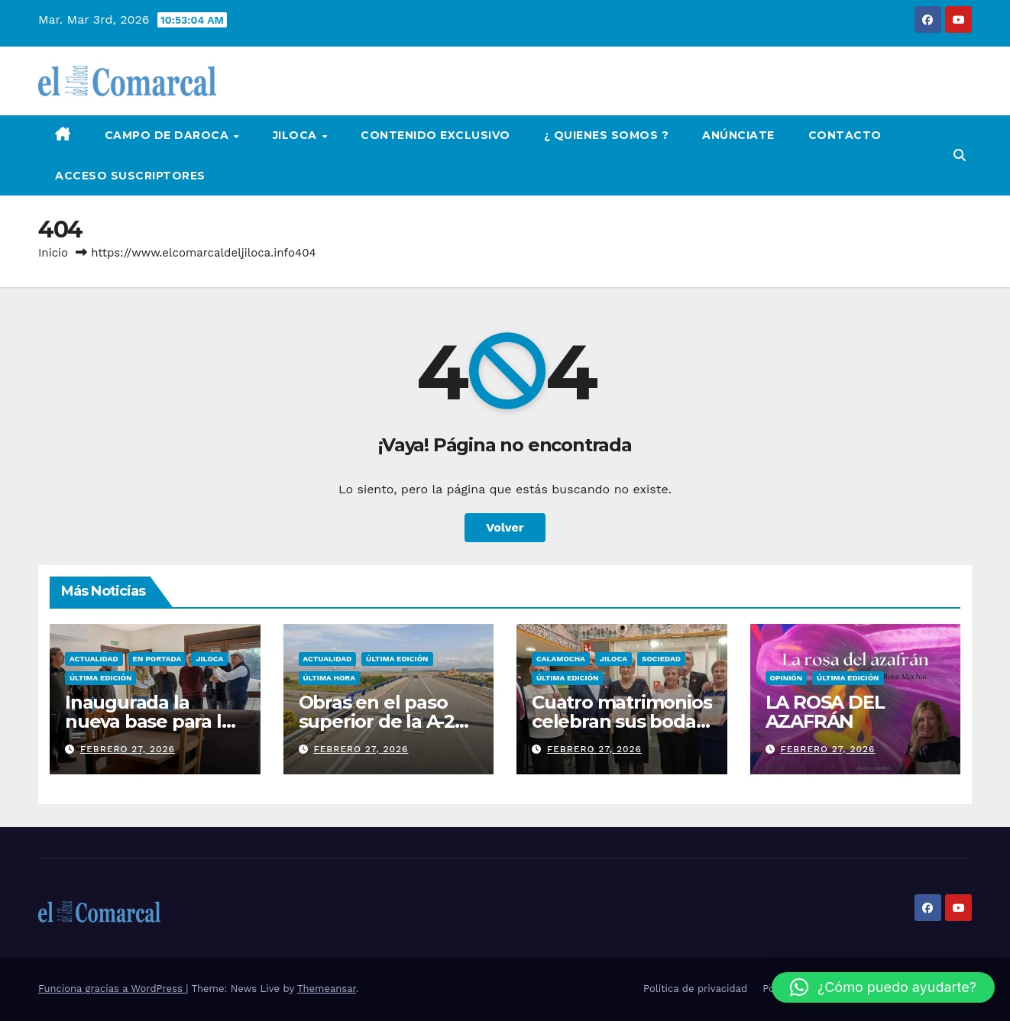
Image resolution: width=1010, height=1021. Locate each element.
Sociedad (661, 658)
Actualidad (94, 658)
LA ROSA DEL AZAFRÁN (825, 711)
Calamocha (560, 658)
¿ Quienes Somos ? (606, 135)
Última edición (100, 678)
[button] (959, 155)
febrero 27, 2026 (127, 749)
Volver (505, 527)
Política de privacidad (695, 988)
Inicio (53, 253)
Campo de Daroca (168, 135)
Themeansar (326, 988)
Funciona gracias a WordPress (112, 988)
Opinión (786, 678)
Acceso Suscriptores (130, 176)
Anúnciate (738, 135)
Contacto (845, 135)
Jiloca (297, 135)
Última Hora (329, 678)
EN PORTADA (157, 658)
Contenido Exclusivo (435, 135)
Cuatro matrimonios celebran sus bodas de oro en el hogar (621, 721)
